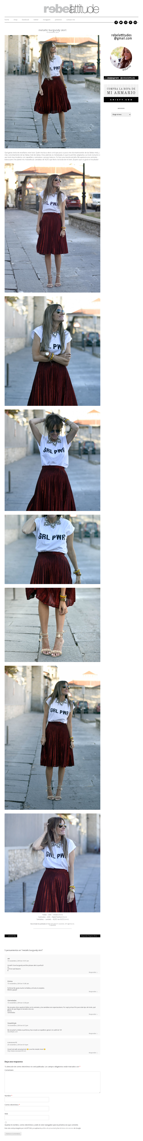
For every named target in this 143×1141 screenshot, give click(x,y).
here (60, 915)
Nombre (8, 1096)
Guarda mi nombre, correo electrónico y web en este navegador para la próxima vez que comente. (41, 1125)
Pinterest (58, 20)
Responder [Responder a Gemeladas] (92, 1014)
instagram (46, 20)
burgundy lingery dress (90, 936)
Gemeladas (11, 1000)
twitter (36, 20)
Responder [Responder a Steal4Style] (92, 1033)
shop (15, 20)
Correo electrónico (12, 1105)
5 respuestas (52, 925)
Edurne (72, 924)
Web (6, 1114)
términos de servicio (66, 1128)
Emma (9, 981)
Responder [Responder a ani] (92, 972)
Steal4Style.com (12, 1032)
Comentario (9, 1070)
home (7, 20)
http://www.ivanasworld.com (16, 1051)
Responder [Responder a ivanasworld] (92, 1053)
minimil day (11, 936)
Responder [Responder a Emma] (92, 992)
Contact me (70, 20)
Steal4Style (11, 1023)
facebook (25, 20)
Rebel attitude (51, 924)
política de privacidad (49, 1128)
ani (8, 958)
